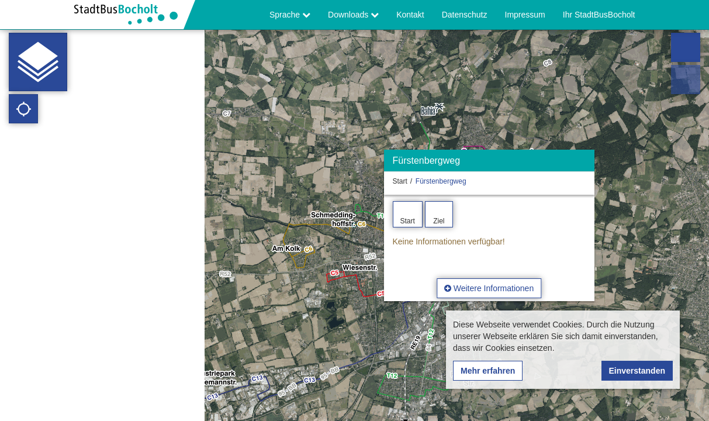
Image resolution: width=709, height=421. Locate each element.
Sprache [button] (289, 14)
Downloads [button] (353, 14)
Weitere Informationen (489, 288)
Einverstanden (637, 370)
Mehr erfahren (488, 370)
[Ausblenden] (584, 163)
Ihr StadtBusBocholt (599, 14)
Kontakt (410, 14)
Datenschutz (464, 14)
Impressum (525, 14)
